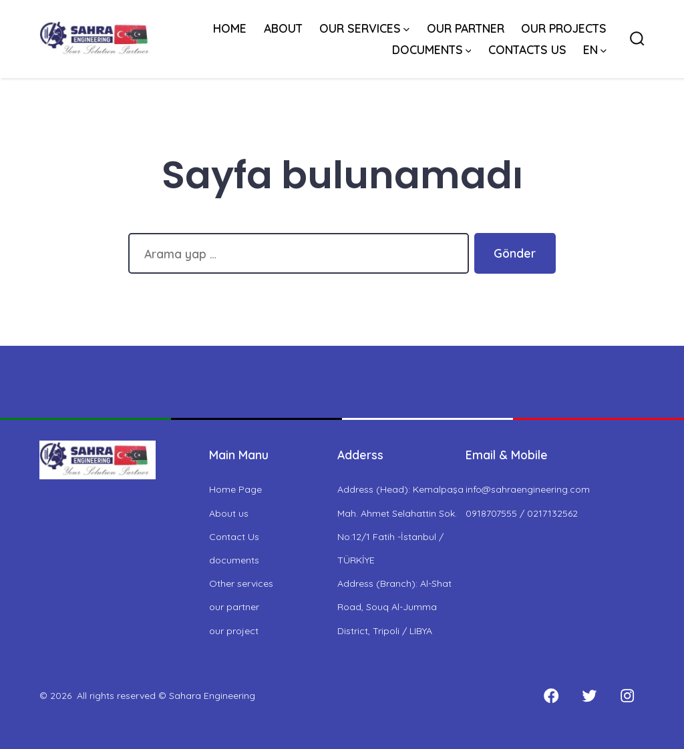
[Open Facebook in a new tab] (551, 696)
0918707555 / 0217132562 (522, 513)
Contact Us (234, 537)
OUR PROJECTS (564, 28)
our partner (234, 607)
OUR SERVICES (364, 28)
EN (595, 49)
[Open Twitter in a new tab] (589, 696)
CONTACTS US (527, 49)
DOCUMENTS (432, 49)
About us (228, 513)
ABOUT (283, 28)
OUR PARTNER (465, 28)
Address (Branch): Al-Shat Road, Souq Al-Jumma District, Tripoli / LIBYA (394, 606)
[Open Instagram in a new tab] (627, 696)
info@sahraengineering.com (528, 489)
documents (234, 560)
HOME (229, 28)
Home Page (235, 489)
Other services (241, 583)
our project (234, 631)
